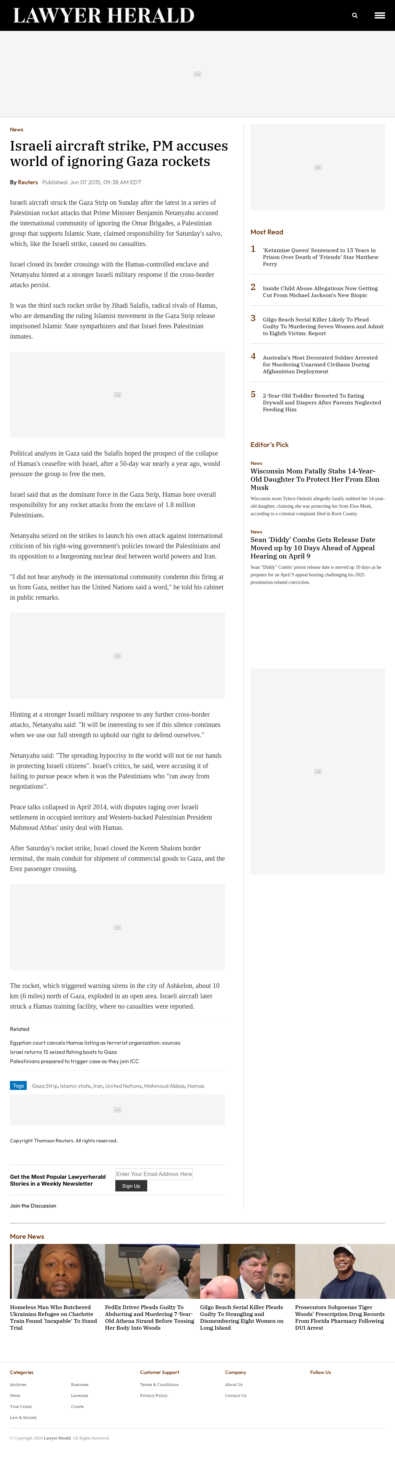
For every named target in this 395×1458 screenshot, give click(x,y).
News (16, 129)
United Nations (123, 1085)
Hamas (196, 1085)
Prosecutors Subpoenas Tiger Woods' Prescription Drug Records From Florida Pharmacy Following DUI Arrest (340, 1317)
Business (80, 1384)
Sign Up (131, 1186)
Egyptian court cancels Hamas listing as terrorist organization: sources (95, 1042)
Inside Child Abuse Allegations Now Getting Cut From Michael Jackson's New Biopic (320, 291)
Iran (98, 1085)
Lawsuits (79, 1395)
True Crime (21, 1406)
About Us (234, 1384)
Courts (77, 1406)
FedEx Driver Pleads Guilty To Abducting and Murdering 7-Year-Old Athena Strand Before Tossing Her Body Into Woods (149, 1317)
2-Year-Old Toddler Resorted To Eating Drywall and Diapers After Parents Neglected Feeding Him (322, 402)
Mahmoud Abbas (164, 1085)
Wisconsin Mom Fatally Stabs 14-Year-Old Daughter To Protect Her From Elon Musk (315, 479)
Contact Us (235, 1395)
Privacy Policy (153, 1395)
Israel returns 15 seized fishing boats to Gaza (63, 1051)
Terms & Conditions (159, 1384)
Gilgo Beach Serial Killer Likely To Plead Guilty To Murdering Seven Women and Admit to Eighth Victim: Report (323, 326)
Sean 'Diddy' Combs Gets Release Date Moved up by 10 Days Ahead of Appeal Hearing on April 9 (313, 548)
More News (27, 1236)
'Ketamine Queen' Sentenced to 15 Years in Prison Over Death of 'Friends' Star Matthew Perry (321, 257)
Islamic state (75, 1085)
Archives (18, 1384)
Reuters (28, 182)
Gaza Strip (45, 1085)
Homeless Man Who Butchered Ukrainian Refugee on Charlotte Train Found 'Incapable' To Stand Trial (53, 1317)
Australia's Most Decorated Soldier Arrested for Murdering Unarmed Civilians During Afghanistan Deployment (320, 364)
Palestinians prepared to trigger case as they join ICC (74, 1061)
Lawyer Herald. (58, 1438)
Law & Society (23, 1417)
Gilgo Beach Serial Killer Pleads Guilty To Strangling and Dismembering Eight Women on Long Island (241, 1317)
